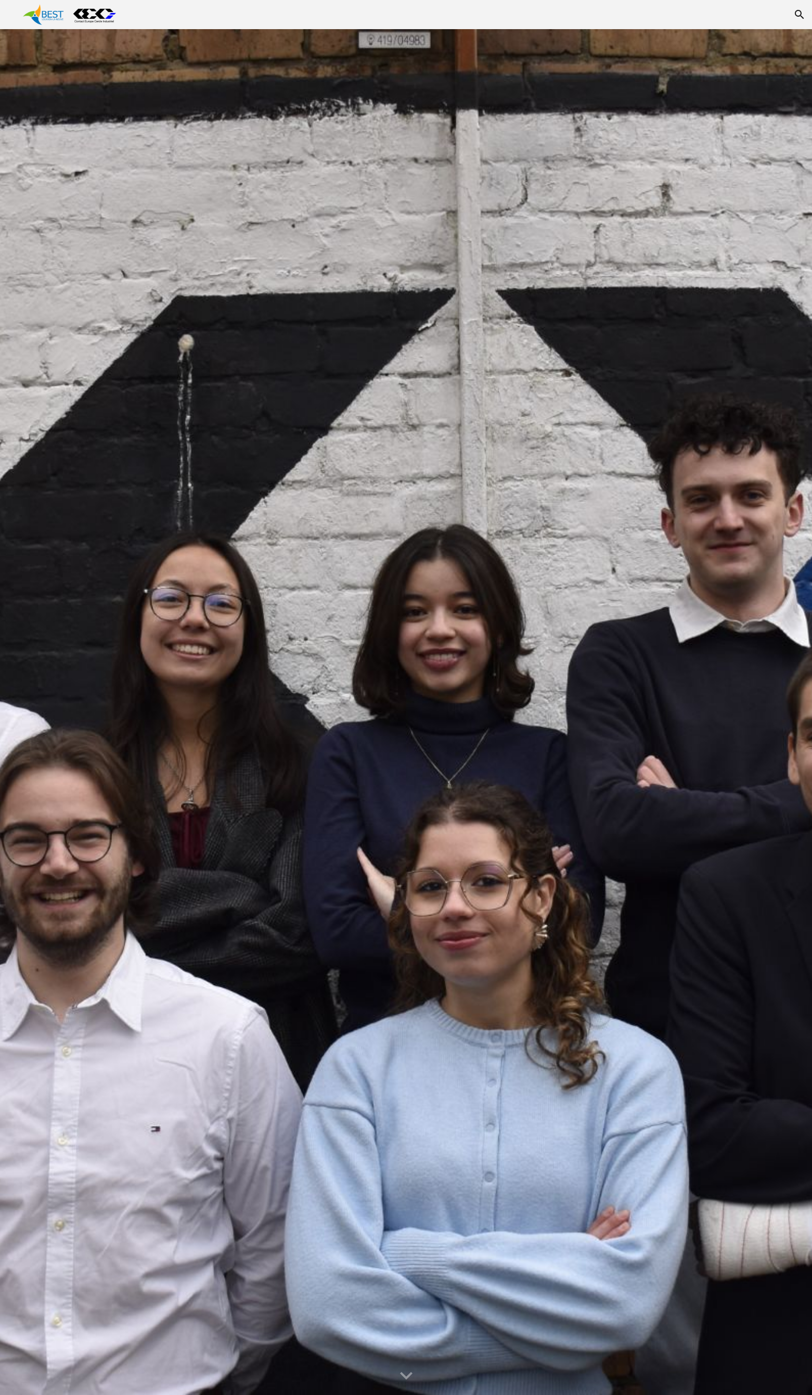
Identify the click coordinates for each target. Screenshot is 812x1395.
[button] (799, 14)
